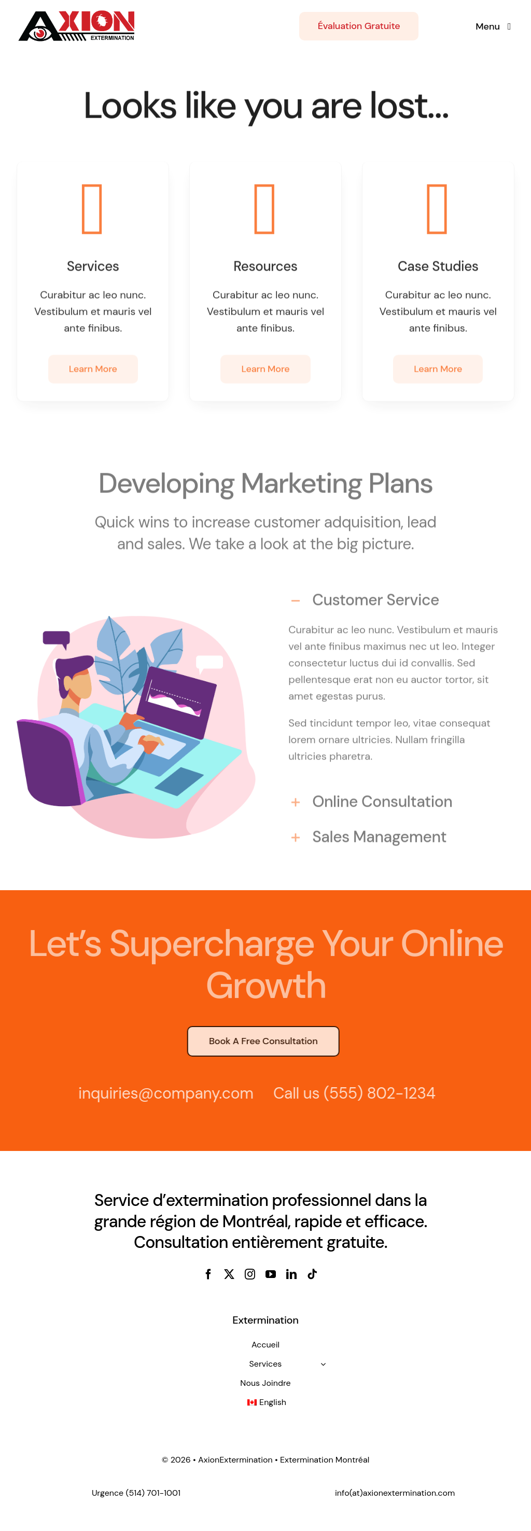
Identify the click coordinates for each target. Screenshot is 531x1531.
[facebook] (208, 1274)
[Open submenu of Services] (323, 1364)
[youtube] (271, 1274)
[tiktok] (312, 1274)
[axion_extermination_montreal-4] (76, 14)
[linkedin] (291, 1274)
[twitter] (229, 1274)
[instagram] (250, 1274)
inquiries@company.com (162, 1093)
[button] (394, 598)
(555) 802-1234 (376, 1093)
